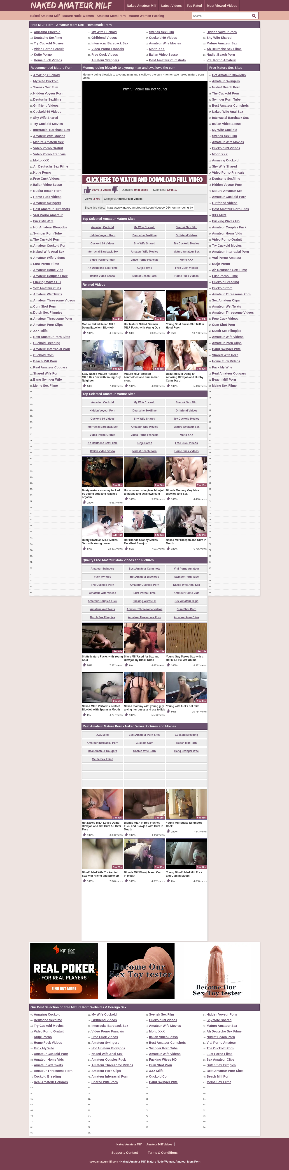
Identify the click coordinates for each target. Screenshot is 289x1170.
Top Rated (194, 5)
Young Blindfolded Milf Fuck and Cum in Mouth (184, 927)
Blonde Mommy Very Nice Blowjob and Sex (182, 545)
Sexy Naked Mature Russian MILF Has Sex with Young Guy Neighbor (101, 430)
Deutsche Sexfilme (48, 37)
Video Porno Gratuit (49, 49)
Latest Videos (171, 5)
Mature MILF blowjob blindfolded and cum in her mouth (141, 430)
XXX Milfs (40, 331)
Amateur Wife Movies (165, 43)
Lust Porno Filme (46, 264)
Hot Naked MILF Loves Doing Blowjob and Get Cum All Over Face (101, 879)
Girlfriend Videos (104, 37)
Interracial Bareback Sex (109, 43)
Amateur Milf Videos (129, 198)
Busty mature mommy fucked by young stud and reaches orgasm (101, 547)
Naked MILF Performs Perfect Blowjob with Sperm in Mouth (101, 760)
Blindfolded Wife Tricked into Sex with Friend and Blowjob (100, 927)
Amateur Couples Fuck (50, 276)
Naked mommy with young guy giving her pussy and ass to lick (144, 760)
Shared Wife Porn (46, 373)
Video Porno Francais (107, 49)
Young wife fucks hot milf (182, 759)
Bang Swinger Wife (47, 379)
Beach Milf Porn (45, 361)
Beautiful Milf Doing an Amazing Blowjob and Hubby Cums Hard (184, 430)
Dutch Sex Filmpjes (47, 312)
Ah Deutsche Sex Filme (224, 49)
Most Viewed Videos (222, 5)
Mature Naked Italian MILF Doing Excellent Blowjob (98, 378)
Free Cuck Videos (104, 54)
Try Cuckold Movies (48, 43)
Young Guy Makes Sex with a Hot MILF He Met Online (184, 711)
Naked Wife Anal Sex (48, 251)
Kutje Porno (43, 54)
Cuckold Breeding (46, 343)
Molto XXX (157, 49)
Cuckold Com (43, 355)
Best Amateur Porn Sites (51, 337)
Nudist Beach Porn (221, 54)
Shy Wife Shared (219, 37)
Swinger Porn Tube (47, 233)
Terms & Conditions (163, 1152)
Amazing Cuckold (47, 32)
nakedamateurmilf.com (103, 1161)
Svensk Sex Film (161, 32)
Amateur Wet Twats (47, 294)
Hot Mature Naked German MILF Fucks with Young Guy (142, 378)
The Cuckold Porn (46, 239)
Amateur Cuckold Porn (50, 245)
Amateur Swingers (105, 60)
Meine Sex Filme (45, 385)
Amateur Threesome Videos (54, 300)
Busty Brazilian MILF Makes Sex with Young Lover (100, 594)
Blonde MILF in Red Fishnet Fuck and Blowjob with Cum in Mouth (143, 879)
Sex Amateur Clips (47, 288)
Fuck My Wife (43, 221)
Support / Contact (124, 1152)
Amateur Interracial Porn (51, 349)
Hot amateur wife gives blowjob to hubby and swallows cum (144, 545)
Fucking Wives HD (47, 282)
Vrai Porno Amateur (221, 60)
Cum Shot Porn (44, 306)
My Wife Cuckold (104, 32)
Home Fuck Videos (48, 60)
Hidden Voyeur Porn (222, 32)
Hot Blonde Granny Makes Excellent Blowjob (141, 594)
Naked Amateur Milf (141, 5)
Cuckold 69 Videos (163, 37)
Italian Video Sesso (163, 54)
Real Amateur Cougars (50, 367)
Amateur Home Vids (48, 270)
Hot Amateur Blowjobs (50, 227)
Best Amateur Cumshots (167, 60)
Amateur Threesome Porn (52, 318)
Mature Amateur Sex (222, 43)
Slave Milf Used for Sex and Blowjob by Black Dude (141, 711)
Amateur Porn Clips (48, 324)
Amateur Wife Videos (49, 258)
